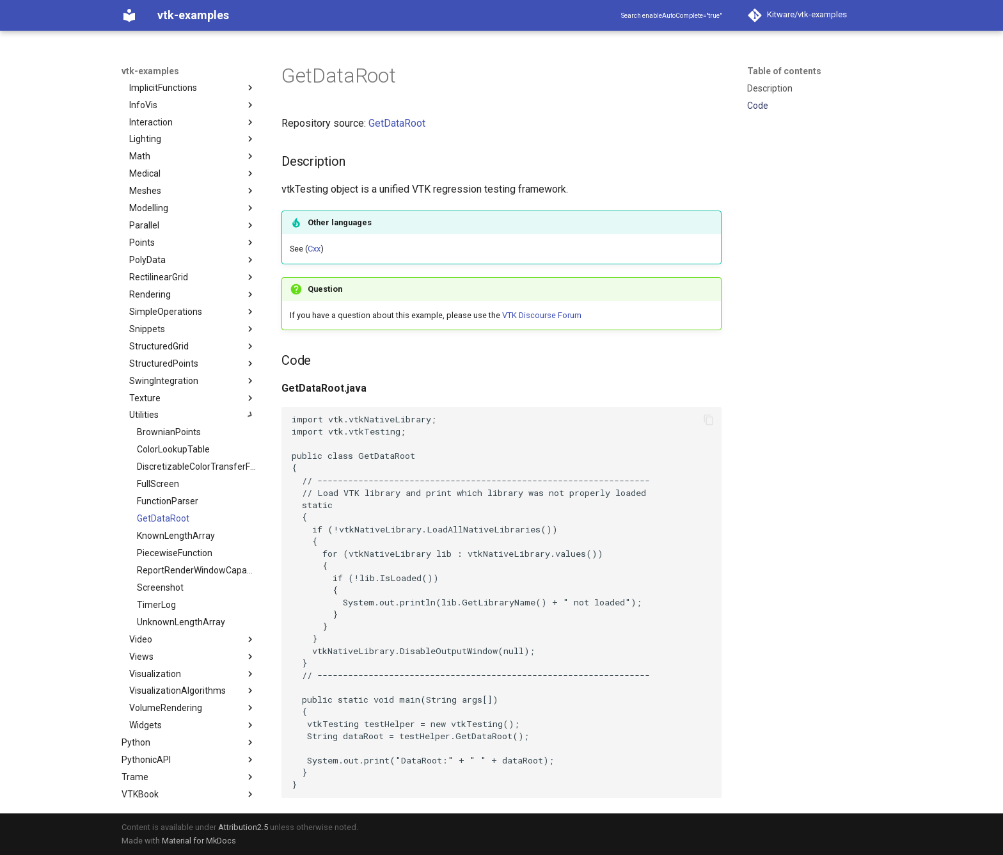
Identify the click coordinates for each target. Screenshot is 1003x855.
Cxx (314, 248)
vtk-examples (150, 71)
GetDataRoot (396, 123)
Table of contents (784, 71)
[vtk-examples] (129, 15)
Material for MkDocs (199, 840)
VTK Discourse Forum (541, 315)
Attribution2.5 (243, 827)
